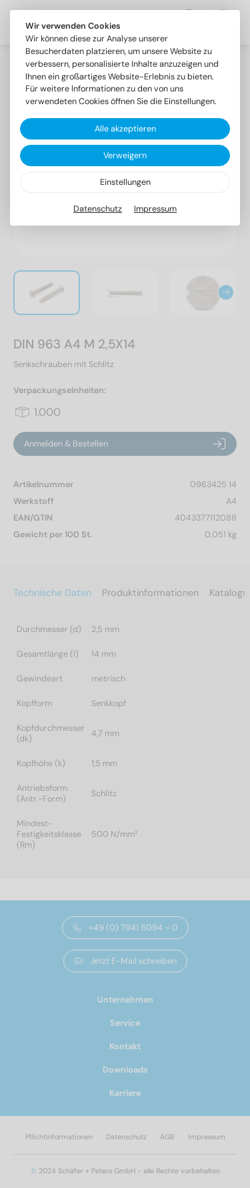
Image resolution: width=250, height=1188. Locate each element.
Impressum (155, 209)
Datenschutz (97, 209)
